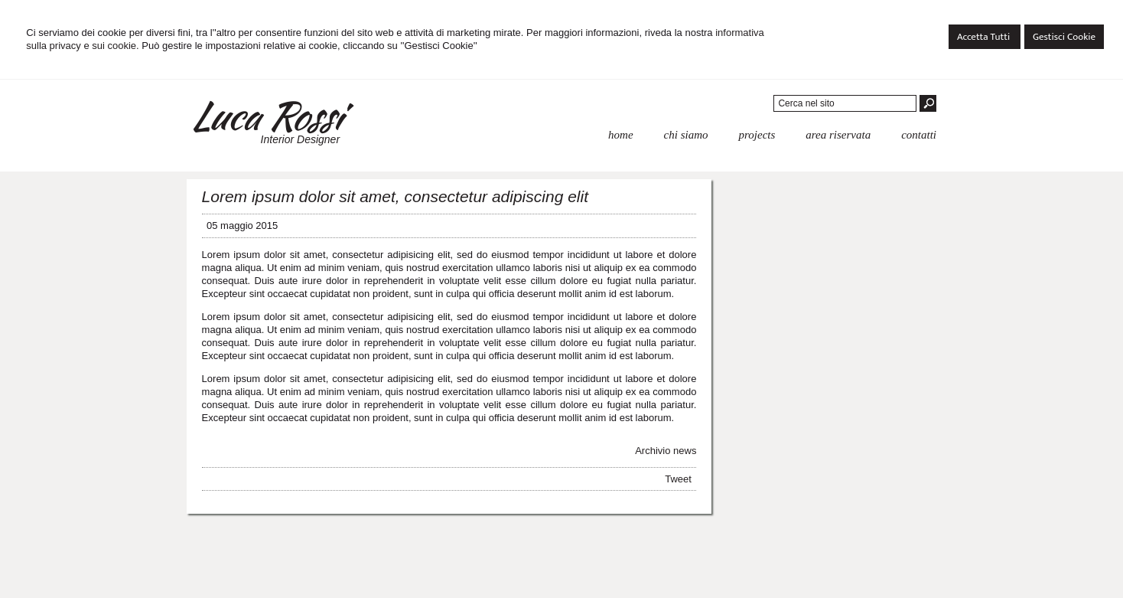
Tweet (678, 479)
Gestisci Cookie (1064, 36)
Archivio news (665, 450)
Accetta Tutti (984, 36)
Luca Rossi (265, 115)
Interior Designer (300, 139)
